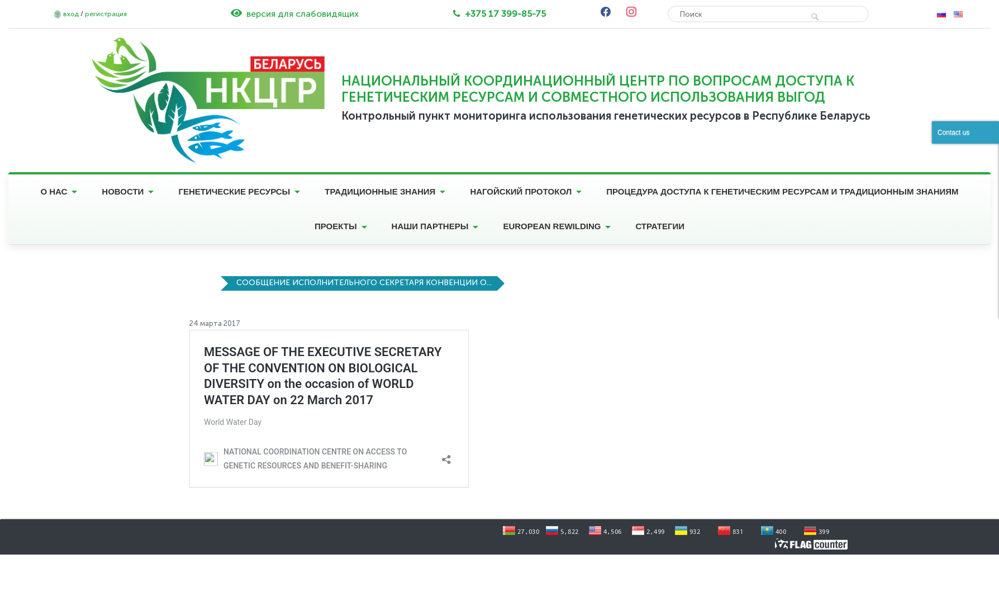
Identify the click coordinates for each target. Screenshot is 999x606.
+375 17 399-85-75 (505, 13)
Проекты (336, 226)
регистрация (106, 14)
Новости (123, 191)
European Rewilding (552, 226)
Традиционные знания (380, 191)
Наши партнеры (430, 226)
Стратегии (659, 226)
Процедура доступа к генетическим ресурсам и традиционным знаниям (782, 191)
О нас (53, 191)
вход (71, 14)
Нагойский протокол (521, 191)
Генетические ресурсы (234, 191)
